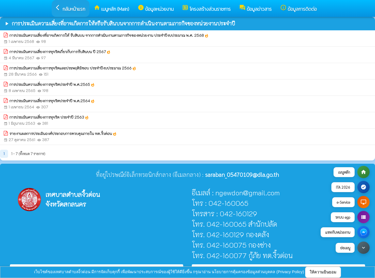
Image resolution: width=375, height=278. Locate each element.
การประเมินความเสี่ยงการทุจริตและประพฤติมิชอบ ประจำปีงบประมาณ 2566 (72, 68)
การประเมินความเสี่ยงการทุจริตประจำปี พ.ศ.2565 (52, 84)
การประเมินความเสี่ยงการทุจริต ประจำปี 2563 (49, 117)
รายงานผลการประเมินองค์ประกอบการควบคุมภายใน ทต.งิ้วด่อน (63, 133)
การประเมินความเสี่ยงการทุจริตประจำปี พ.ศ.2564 (52, 101)
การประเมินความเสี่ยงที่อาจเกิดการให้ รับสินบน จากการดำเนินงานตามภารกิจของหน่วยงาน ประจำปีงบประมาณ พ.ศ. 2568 (109, 35)
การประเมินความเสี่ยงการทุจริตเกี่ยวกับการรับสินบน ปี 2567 (60, 51)
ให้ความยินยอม (323, 272)
